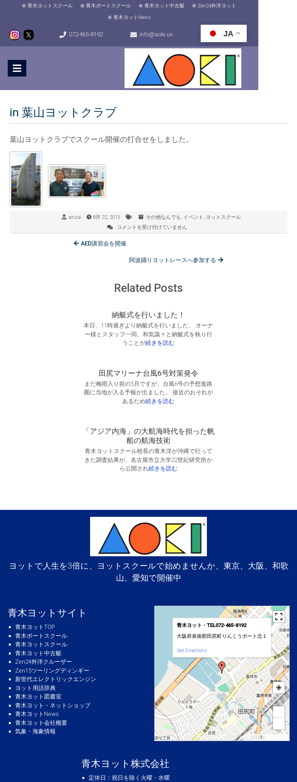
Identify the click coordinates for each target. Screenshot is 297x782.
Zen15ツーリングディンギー (52, 584)
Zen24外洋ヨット (206, 6)
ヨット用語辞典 (35, 601)
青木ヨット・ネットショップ (52, 618)
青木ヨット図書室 (38, 610)
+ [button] (279, 625)
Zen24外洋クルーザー (43, 575)
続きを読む (96, 314)
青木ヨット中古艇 (154, 6)
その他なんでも (163, 205)
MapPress (252, 651)
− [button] (279, 637)
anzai (74, 205)
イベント (193, 205)
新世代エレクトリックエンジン (55, 592)
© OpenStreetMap (275, 651)
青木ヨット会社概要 (41, 636)
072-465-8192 (99, 23)
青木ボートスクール (98, 6)
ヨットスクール (223, 205)
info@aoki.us (182, 23)
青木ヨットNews (258, 6)
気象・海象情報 (35, 644)
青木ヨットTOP (35, 540)
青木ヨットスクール (39, 6)
